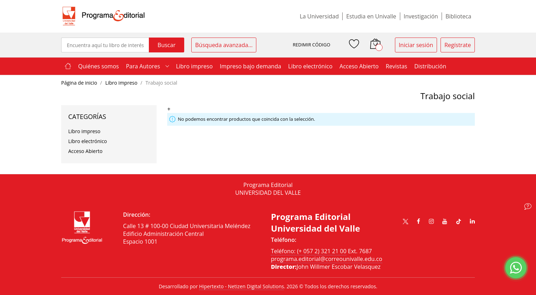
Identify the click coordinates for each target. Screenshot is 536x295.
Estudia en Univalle (371, 16)
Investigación (421, 16)
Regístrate (457, 45)
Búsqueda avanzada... (223, 45)
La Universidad (319, 16)
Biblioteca (458, 16)
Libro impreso (122, 82)
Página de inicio (79, 82)
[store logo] (103, 16)
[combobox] (105, 45)
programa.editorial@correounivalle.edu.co (326, 259)
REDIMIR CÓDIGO (311, 45)
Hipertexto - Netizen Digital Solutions (241, 286)
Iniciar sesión (416, 45)
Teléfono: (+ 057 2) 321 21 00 (308, 251)
